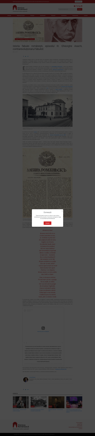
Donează (47, 223)
